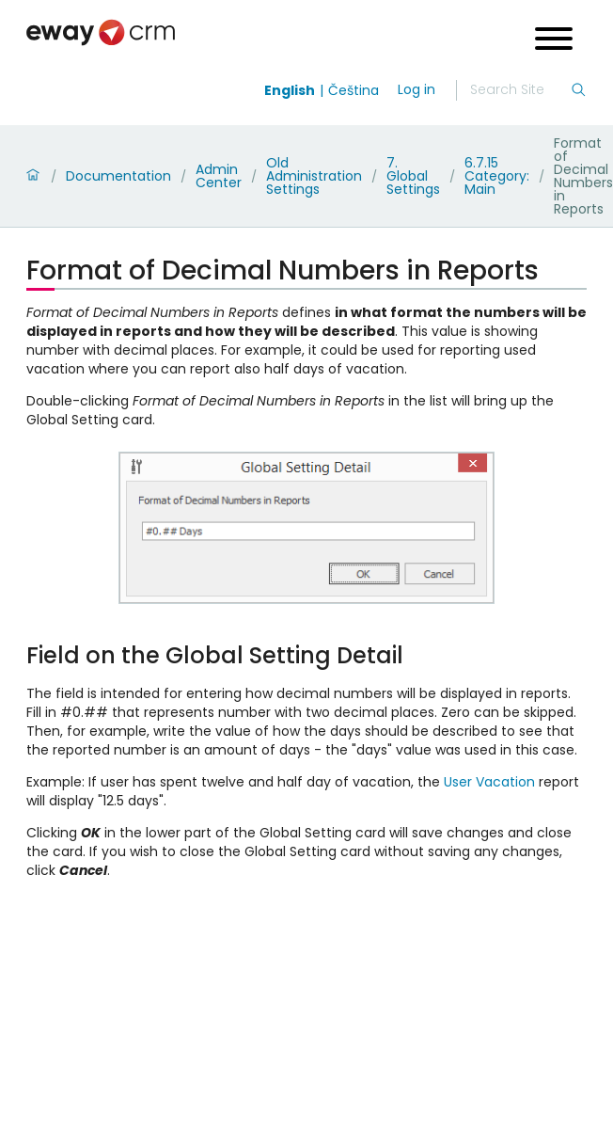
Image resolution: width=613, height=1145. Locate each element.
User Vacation (489, 781)
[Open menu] (554, 41)
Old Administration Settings (314, 176)
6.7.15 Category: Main (496, 176)
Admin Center (219, 176)
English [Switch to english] (289, 90)
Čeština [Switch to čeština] (353, 90)
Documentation (118, 176)
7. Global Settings (413, 176)
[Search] (520, 90)
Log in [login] (416, 89)
